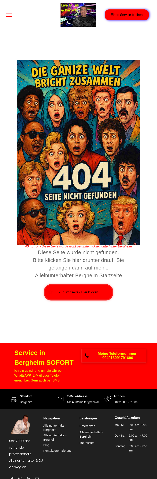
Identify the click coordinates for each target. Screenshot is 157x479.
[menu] (9, 15)
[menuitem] (59, 428)
